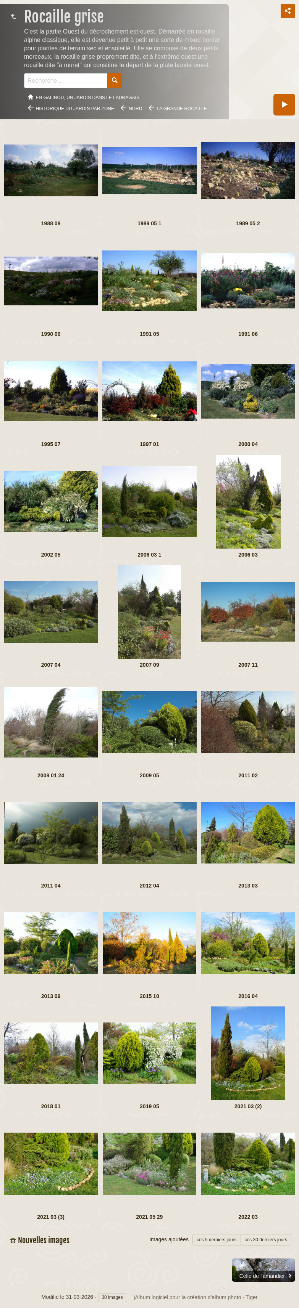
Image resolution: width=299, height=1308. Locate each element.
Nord (135, 108)
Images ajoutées (169, 1239)
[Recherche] (65, 80)
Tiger (251, 1297)
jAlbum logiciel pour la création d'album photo (187, 1297)
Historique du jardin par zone (75, 108)
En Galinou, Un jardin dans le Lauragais (87, 97)
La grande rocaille (182, 108)
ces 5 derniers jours (217, 1239)
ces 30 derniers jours (266, 1239)
